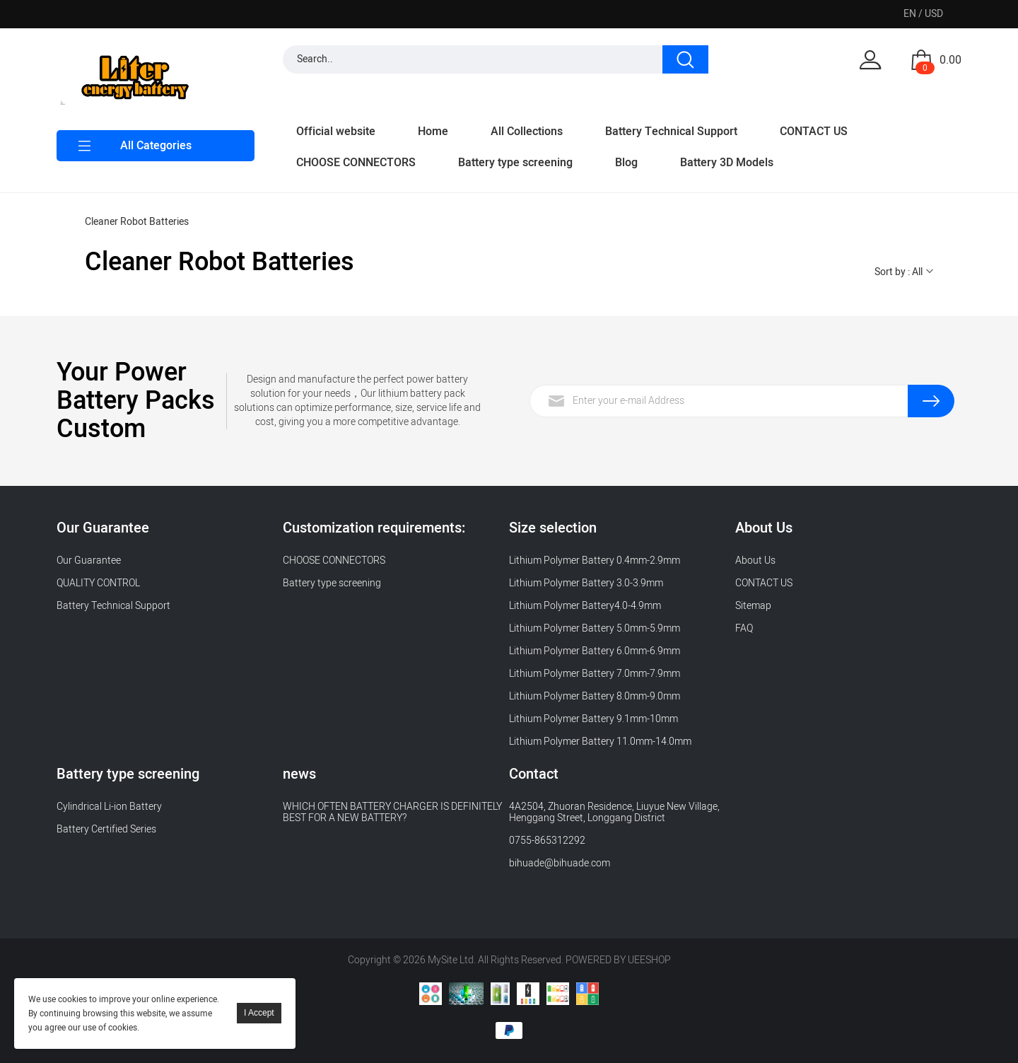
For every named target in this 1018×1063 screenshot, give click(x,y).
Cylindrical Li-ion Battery (109, 806)
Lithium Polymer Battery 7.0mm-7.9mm (594, 673)
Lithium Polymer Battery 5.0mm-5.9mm (594, 628)
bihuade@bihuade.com (559, 863)
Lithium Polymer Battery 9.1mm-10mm (593, 718)
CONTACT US (814, 131)
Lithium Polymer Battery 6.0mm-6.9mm (594, 651)
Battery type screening (515, 162)
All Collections (527, 131)
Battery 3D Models (726, 162)
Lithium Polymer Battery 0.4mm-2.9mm (594, 560)
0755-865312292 (547, 840)
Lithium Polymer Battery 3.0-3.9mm (586, 583)
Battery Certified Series (106, 829)
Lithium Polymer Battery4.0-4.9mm (585, 605)
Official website (335, 131)
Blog (626, 162)
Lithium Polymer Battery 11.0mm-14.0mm (600, 741)
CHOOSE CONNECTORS (356, 162)
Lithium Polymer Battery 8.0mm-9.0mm (594, 696)
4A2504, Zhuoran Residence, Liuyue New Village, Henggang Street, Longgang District (614, 812)
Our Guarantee (89, 560)
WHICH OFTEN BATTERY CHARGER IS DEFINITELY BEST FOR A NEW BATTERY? (392, 812)
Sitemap (753, 605)
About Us (755, 560)
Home (433, 131)
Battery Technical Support (671, 131)
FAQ (744, 628)
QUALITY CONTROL (99, 583)
